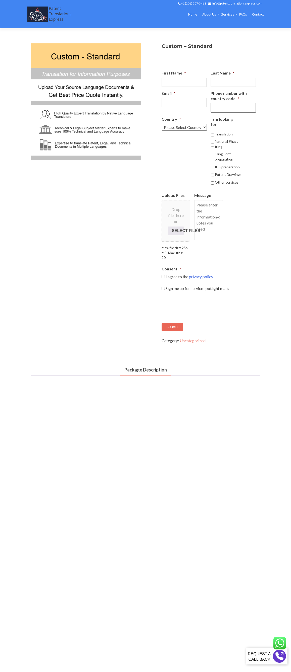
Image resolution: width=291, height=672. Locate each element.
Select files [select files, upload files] (178, 231)
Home (192, 14)
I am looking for (222, 122)
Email (168, 93)
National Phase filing (226, 144)
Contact (258, 14)
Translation (224, 134)
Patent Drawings (228, 174)
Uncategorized (193, 340)
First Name (174, 72)
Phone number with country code (229, 96)
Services (227, 14)
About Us (209, 14)
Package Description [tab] (145, 369)
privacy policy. (201, 276)
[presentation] (200, 305)
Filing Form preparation (224, 156)
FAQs (243, 14)
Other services (226, 182)
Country (171, 119)
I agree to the (190, 276)
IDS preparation (227, 167)
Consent (171, 268)
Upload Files (173, 195)
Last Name (222, 72)
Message (202, 195)
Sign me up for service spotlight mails (197, 288)
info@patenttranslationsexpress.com (237, 3)
